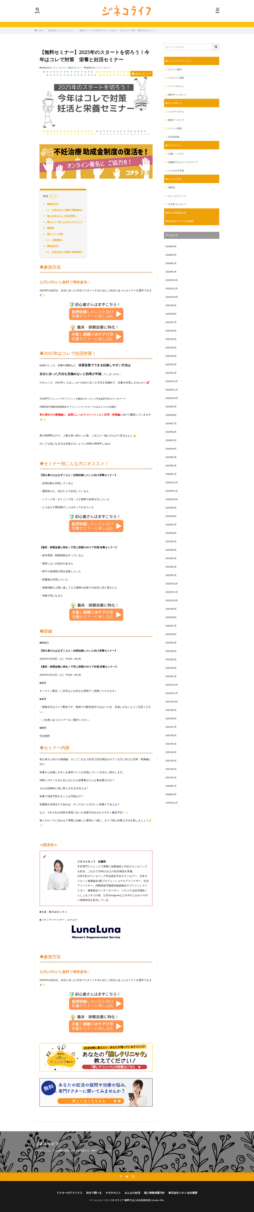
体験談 (171, 187)
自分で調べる (175, 103)
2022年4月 (171, 651)
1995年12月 (172, 802)
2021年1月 (171, 777)
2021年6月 (171, 735)
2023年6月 (171, 533)
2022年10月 (172, 600)
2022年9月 (171, 608)
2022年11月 (172, 592)
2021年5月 (171, 743)
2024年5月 (171, 440)
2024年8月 (171, 415)
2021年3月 (171, 760)
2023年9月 (171, 507)
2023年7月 (171, 524)
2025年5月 (171, 339)
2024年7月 (171, 423)
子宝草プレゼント (177, 204)
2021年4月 (171, 752)
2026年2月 (171, 263)
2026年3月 (171, 254)
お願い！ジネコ (176, 153)
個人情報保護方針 (177, 212)
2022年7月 (171, 625)
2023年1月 (171, 575)
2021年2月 (171, 769)
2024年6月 (171, 431)
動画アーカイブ (176, 120)
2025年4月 (171, 347)
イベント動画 (175, 128)
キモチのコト (175, 145)
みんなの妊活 (175, 179)
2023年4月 (171, 549)
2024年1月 (171, 474)
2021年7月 (171, 726)
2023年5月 (171, 541)
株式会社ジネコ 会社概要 (181, 221)
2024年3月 (171, 457)
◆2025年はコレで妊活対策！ (59, 216)
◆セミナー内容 (52, 234)
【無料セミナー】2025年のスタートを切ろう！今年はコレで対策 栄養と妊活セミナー (117, 30)
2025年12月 (172, 280)
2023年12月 (172, 482)
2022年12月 (172, 583)
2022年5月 (171, 642)
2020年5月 (171, 785)
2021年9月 (171, 710)
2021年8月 (171, 718)
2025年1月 (171, 372)
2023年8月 (171, 516)
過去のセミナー (75, 67)
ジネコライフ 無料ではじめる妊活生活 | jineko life (137, 1200)
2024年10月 (172, 398)
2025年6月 (171, 330)
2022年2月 (171, 667)
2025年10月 (172, 297)
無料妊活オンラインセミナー (61, 30)
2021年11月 (172, 693)
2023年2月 (171, 566)
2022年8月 (171, 617)
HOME (40, 30)
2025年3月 (171, 356)
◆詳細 (48, 228)
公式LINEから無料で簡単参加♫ (64, 210)
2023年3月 (171, 558)
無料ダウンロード (177, 94)
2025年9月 (171, 305)
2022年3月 (171, 659)
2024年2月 (171, 465)
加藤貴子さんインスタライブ (183, 162)
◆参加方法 (50, 204)
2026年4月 (171, 246)
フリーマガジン (176, 86)
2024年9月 (171, 406)
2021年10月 (172, 701)
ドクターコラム (176, 111)
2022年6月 (171, 634)
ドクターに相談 (176, 77)
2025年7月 (171, 322)
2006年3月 (171, 794)
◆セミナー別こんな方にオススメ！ (62, 222)
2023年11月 (172, 490)
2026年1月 (171, 271)
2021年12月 (172, 684)
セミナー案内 (175, 69)
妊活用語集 (173, 136)
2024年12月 (172, 381)
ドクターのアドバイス (179, 60)
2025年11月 (172, 288)
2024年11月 (172, 389)
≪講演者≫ (54, 240)
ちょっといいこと (177, 195)
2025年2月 (171, 364)
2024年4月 (171, 448)
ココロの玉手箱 (176, 170)
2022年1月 (171, 676)
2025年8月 (171, 313)
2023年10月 (172, 499)
